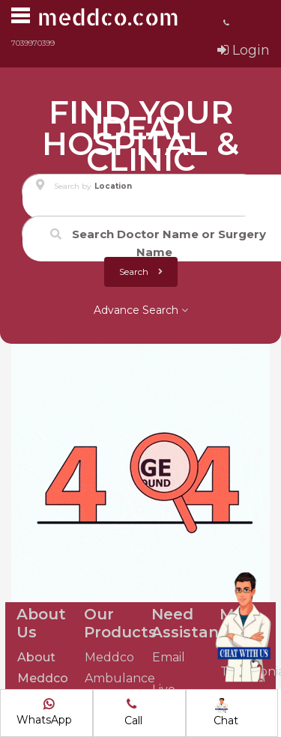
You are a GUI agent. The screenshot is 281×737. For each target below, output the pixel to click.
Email (168, 657)
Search (141, 271)
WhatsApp (44, 712)
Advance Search (141, 310)
